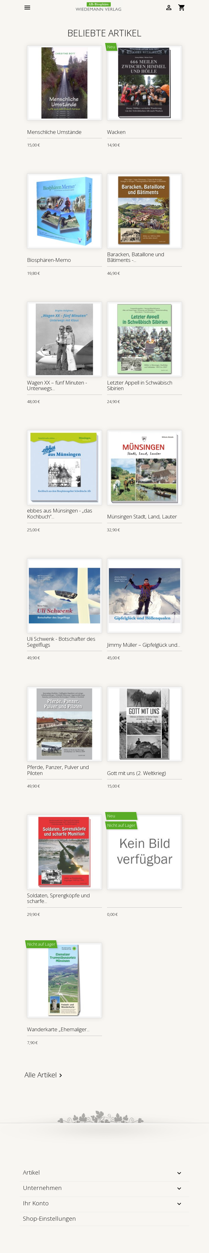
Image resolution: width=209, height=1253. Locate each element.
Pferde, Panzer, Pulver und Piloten (58, 770)
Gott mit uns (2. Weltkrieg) (136, 773)
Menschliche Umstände (54, 131)
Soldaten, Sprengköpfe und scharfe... (58, 898)
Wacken (116, 131)
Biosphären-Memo (49, 259)
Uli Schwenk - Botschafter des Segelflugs (61, 641)
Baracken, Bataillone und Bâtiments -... (135, 257)
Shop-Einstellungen (49, 1218)
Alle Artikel (44, 1075)
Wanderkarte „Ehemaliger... (58, 1029)
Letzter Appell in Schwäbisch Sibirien (139, 385)
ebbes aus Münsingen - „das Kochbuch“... (59, 513)
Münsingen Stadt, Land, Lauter (142, 516)
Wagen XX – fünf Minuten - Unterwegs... (57, 385)
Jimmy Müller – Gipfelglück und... (143, 644)
